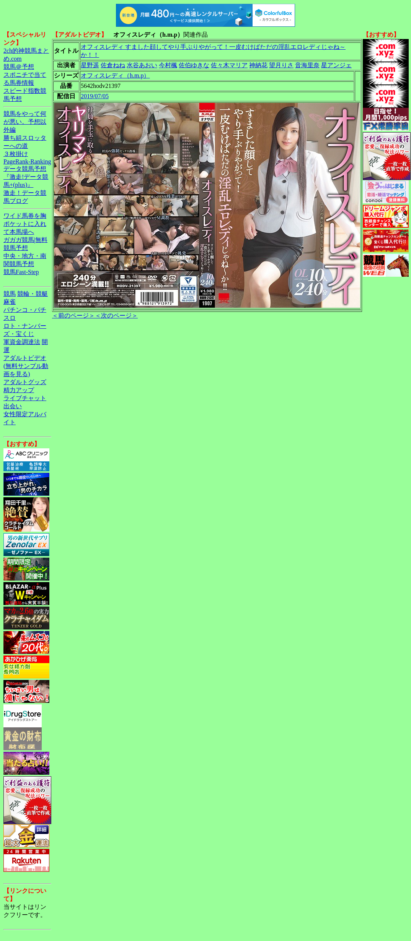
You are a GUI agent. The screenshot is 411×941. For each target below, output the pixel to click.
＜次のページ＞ (116, 315)
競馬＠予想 (18, 66)
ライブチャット (24, 398)
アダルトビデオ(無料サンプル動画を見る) (25, 366)
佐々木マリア (229, 65)
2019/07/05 (95, 96)
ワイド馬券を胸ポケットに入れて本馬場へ (24, 224)
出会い (12, 406)
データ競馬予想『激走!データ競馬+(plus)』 (25, 176)
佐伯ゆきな (194, 65)
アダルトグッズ (24, 382)
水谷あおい (142, 65)
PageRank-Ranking (27, 161)
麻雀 (9, 302)
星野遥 (90, 65)
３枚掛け (15, 154)
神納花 (258, 65)
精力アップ (18, 390)
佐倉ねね (113, 65)
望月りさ (281, 65)
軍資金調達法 (21, 342)
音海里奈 (307, 65)
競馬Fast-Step (21, 272)
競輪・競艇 (32, 293)
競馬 (9, 293)
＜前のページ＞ (73, 315)
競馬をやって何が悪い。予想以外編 (24, 121)
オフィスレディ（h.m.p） (115, 75)
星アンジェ (336, 65)
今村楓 (168, 65)
